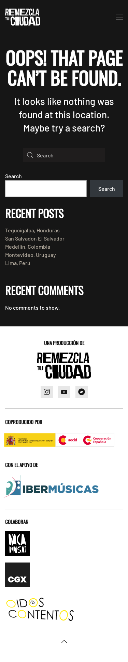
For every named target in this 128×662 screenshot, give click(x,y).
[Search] (64, 155)
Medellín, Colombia (27, 246)
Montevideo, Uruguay (30, 254)
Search (13, 176)
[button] (119, 17)
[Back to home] (22, 17)
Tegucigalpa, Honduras (32, 230)
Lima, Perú (17, 263)
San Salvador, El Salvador (35, 238)
